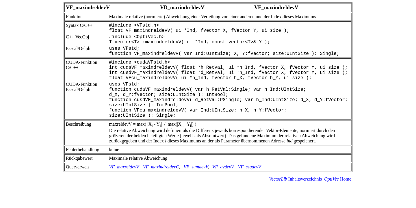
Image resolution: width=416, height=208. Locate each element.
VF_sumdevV (196, 166)
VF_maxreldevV (123, 166)
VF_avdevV (222, 166)
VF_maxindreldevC (161, 166)
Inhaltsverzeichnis (295, 179)
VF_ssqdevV (249, 166)
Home (337, 179)
